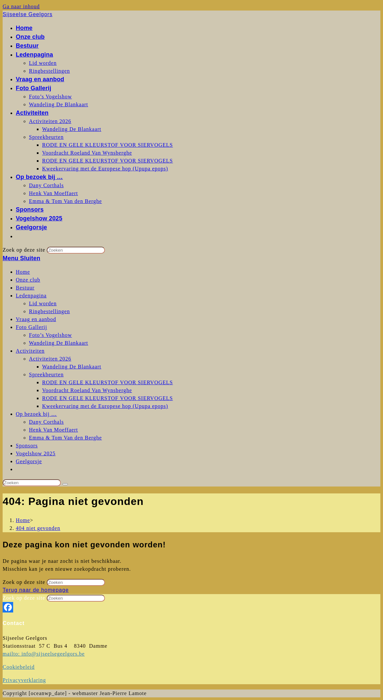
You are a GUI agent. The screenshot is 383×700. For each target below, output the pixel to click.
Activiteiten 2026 (50, 359)
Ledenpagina (31, 295)
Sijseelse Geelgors (27, 14)
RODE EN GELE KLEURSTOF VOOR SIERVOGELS (107, 382)
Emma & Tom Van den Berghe (65, 437)
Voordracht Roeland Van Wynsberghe (87, 390)
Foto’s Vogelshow (50, 335)
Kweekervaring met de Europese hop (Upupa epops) (105, 406)
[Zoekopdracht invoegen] (32, 482)
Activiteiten (30, 351)
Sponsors (27, 445)
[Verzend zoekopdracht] (65, 484)
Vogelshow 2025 (36, 453)
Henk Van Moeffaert (53, 430)
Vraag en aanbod (36, 319)
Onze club (28, 280)
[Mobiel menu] (21, 258)
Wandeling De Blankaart (58, 343)
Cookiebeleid (19, 667)
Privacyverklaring (24, 680)
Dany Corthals (46, 422)
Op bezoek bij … (36, 414)
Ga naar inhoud (21, 6)
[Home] (23, 520)
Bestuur (25, 287)
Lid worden (43, 303)
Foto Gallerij (31, 327)
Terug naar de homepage (36, 590)
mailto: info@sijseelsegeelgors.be (44, 654)
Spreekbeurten (46, 374)
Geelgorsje (29, 461)
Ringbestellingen (49, 311)
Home (23, 272)
